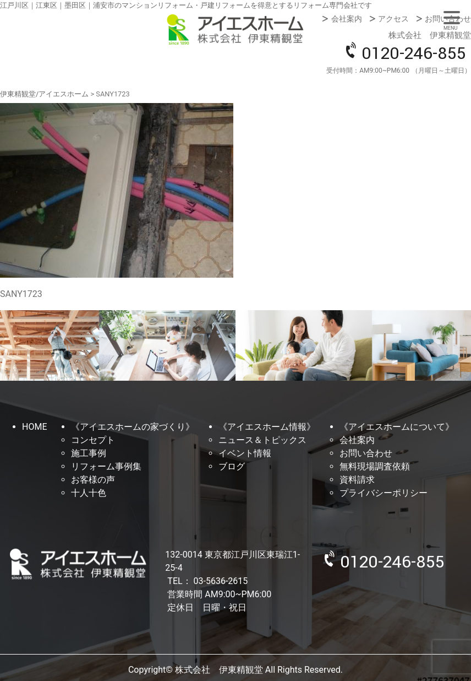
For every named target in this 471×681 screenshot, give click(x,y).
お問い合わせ (448, 18)
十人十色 (88, 493)
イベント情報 (244, 453)
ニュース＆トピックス (262, 440)
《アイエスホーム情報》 (266, 426)
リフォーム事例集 (106, 466)
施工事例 (88, 453)
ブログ (231, 466)
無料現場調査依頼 (374, 466)
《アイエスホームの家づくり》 (132, 426)
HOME (34, 426)
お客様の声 (93, 479)
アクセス (393, 18)
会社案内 (346, 18)
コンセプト (93, 440)
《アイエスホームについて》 (396, 426)
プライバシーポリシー (383, 493)
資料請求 (357, 479)
